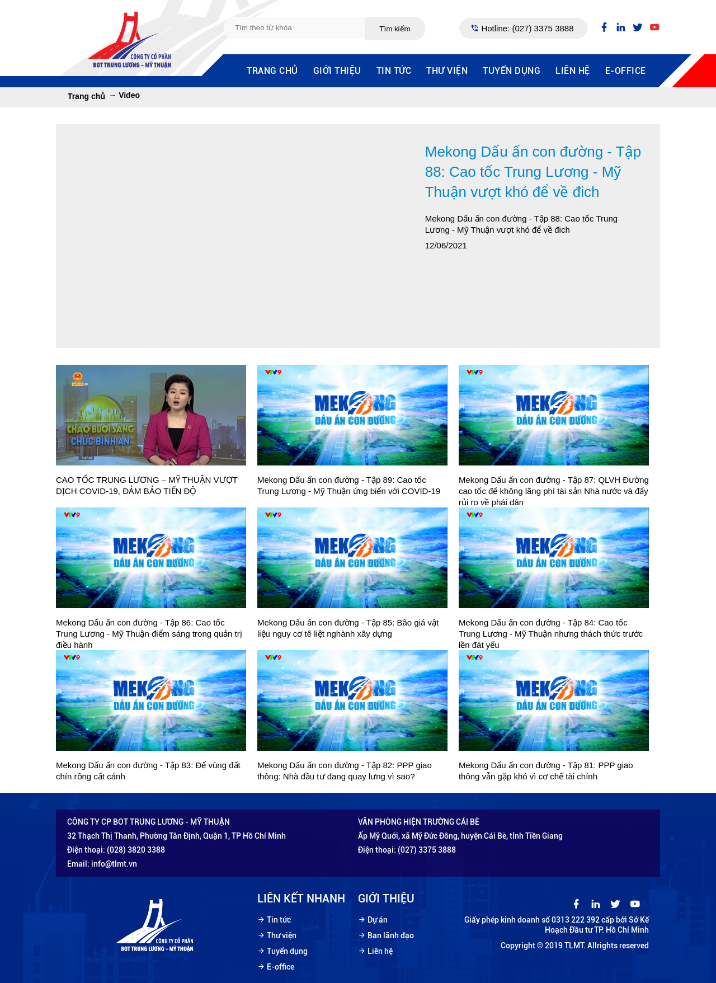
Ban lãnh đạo (391, 935)
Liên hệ (572, 70)
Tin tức (394, 70)
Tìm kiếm (394, 29)
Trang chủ (272, 70)
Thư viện (447, 70)
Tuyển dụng (511, 70)
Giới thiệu (337, 70)
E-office (625, 70)
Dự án (378, 919)
